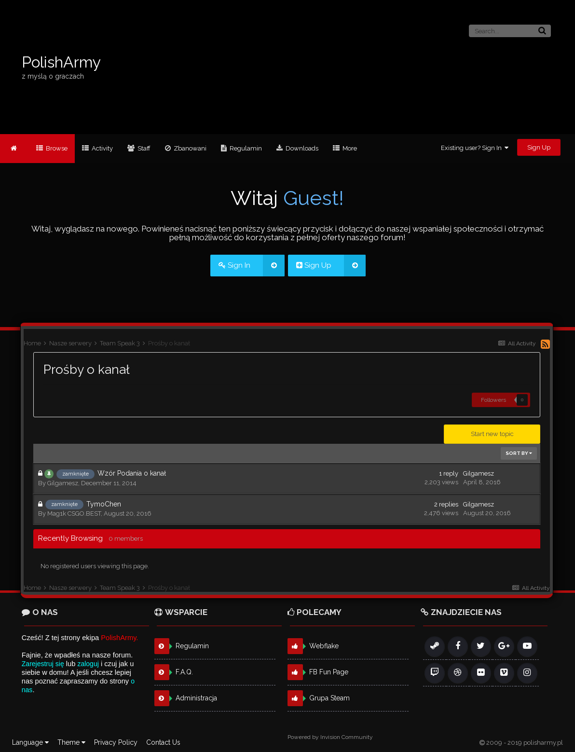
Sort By (519, 453)
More (349, 148)
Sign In (252, 265)
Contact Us (163, 742)
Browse (56, 148)
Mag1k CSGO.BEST (74, 513)
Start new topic (492, 434)
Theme (71, 742)
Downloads (301, 148)
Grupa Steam (329, 698)
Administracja (196, 698)
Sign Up (538, 147)
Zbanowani (189, 148)
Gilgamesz (62, 483)
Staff (143, 148)
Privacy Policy (115, 742)
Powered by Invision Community (330, 737)
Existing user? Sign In (474, 147)
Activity (101, 148)
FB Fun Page (328, 672)
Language (30, 742)
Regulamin (245, 148)
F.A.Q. (184, 672)
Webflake (324, 646)
